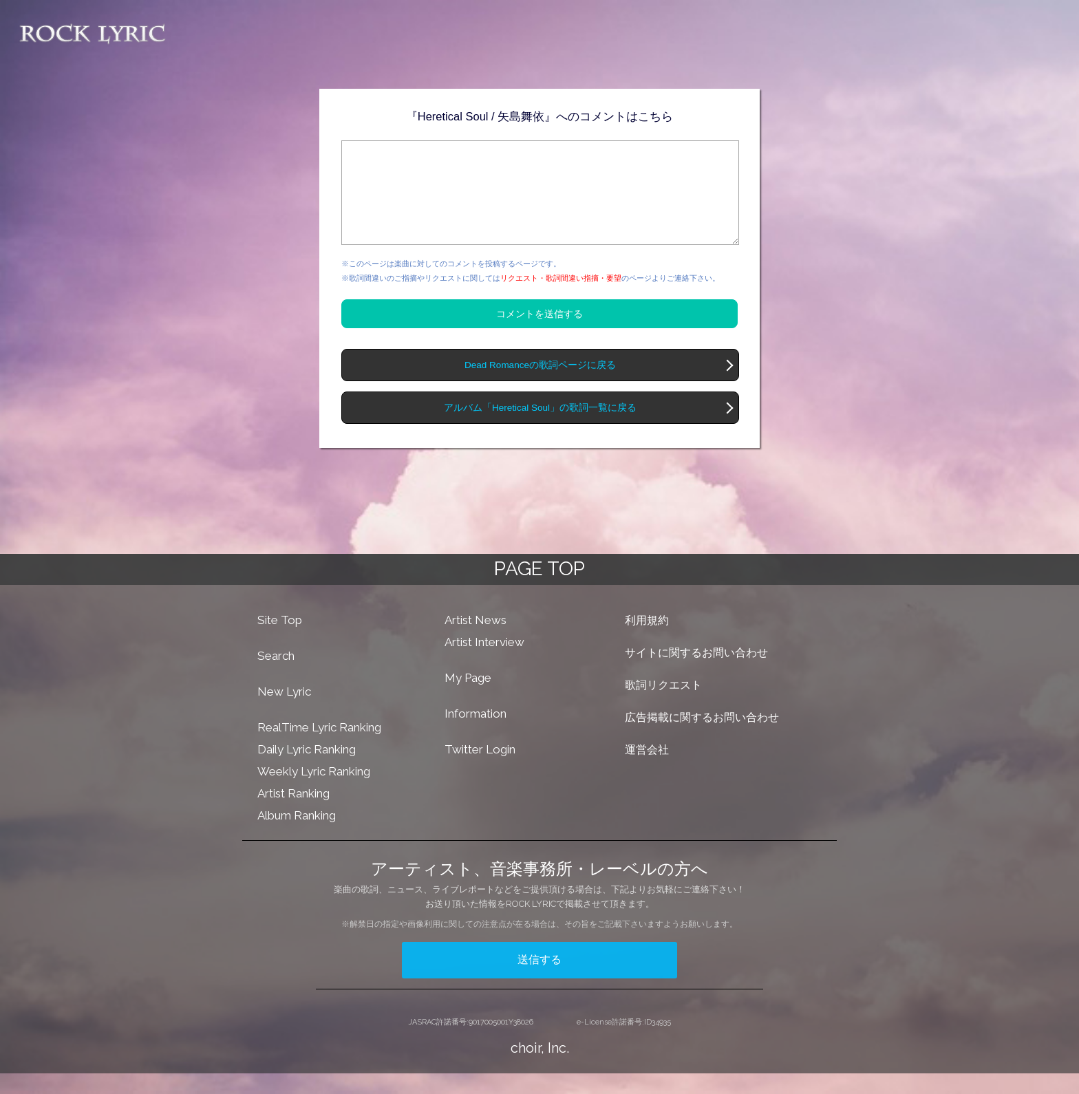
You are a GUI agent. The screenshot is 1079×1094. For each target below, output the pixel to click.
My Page (468, 698)
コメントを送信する (539, 334)
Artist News (475, 640)
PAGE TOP (539, 589)
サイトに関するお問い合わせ (696, 673)
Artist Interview (484, 662)
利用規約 (647, 640)
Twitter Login (480, 770)
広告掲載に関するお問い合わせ (702, 737)
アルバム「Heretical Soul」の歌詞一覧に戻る (540, 428)
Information (475, 734)
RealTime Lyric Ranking (319, 748)
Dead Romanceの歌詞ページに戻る (540, 385)
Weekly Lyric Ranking (313, 792)
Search (276, 676)
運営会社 (647, 770)
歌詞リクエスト (663, 705)
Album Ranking (296, 836)
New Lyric (284, 712)
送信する (539, 980)
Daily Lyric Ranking (306, 770)
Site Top (279, 640)
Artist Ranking (293, 814)
